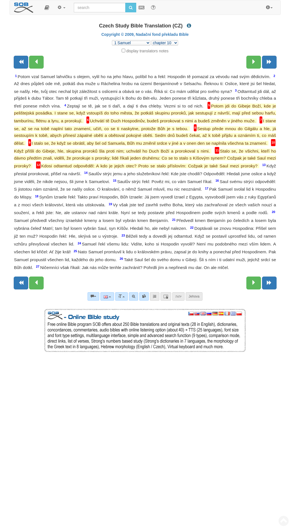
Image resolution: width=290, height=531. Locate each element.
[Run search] (130, 7)
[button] (46, 8)
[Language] (107, 296)
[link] (144, 296)
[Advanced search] (133, 296)
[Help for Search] (153, 7)
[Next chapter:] (253, 62)
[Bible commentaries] (93, 296)
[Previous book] (21, 62)
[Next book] (269, 62)
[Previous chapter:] (36, 62)
